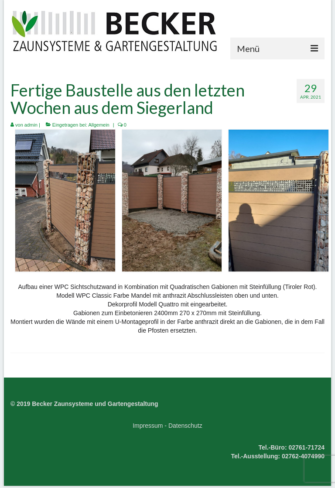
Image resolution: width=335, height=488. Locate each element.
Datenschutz (185, 425)
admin (31, 124)
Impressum (148, 425)
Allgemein (98, 124)
